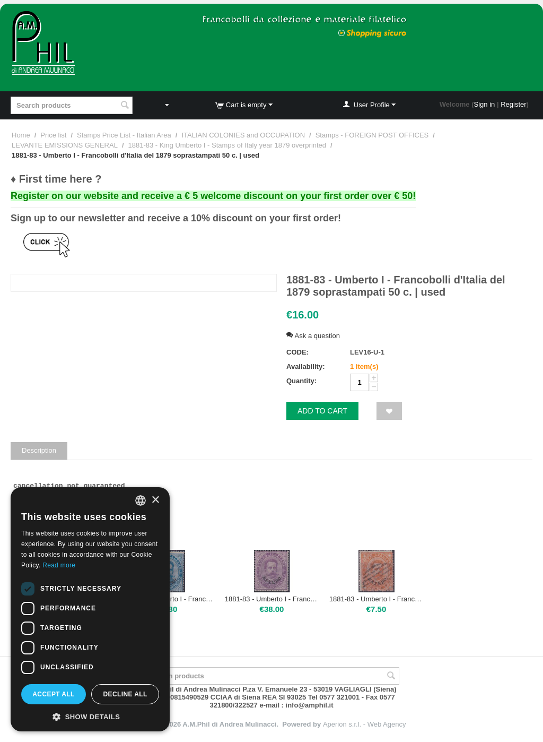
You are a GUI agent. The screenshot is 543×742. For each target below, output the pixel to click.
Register (513, 104)
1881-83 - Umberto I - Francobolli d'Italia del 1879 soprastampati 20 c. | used (376, 599)
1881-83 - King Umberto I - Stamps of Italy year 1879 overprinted (227, 145)
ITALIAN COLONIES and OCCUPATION (243, 135)
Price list (53, 135)
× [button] (155, 500)
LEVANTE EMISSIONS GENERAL (65, 145)
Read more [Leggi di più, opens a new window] (58, 565)
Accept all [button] (53, 694)
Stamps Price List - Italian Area (124, 135)
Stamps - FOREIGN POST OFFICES (372, 135)
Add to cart (322, 411)
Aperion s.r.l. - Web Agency (364, 724)
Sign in (484, 104)
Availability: (305, 366)
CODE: (297, 352)
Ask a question (313, 336)
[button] (90, 716)
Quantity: (301, 381)
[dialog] (90, 609)
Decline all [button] (125, 694)
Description (39, 450)
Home (21, 135)
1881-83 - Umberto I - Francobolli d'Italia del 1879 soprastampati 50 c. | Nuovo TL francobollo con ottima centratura (272, 599)
